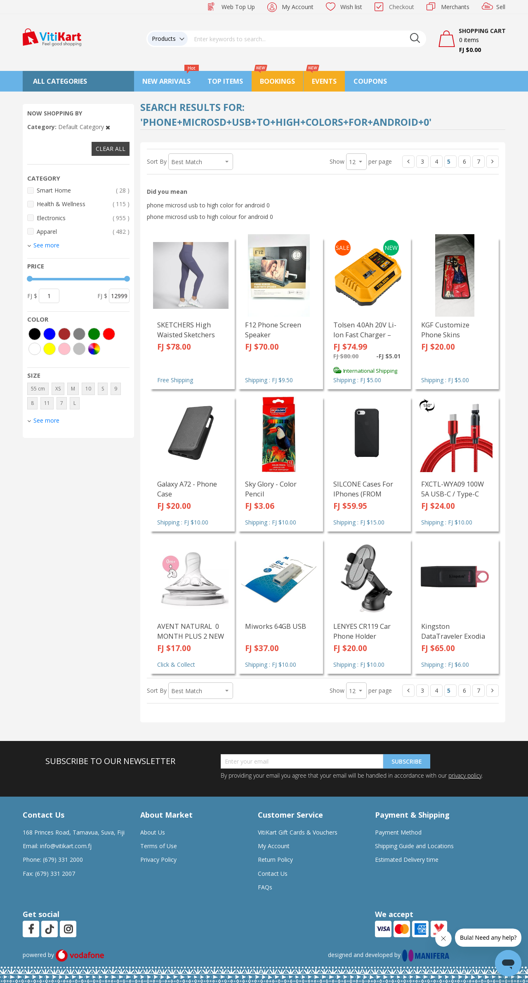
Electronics (83, 218)
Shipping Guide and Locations (414, 846)
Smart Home (83, 190)
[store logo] (52, 36)
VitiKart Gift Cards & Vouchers (297, 832)
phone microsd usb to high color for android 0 (208, 205)
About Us (152, 832)
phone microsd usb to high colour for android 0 (210, 217)
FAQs (265, 887)
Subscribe (406, 761)
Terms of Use (158, 846)
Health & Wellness (83, 204)
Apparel (83, 231)
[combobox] (307, 39)
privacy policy (464, 775)
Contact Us (273, 873)
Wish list (351, 7)
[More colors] (94, 348)
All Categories (60, 81)
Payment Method (398, 832)
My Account (298, 7)
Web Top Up (238, 7)
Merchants (455, 7)
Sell (500, 7)
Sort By (157, 161)
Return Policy (275, 859)
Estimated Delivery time (406, 859)
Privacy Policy (158, 859)
